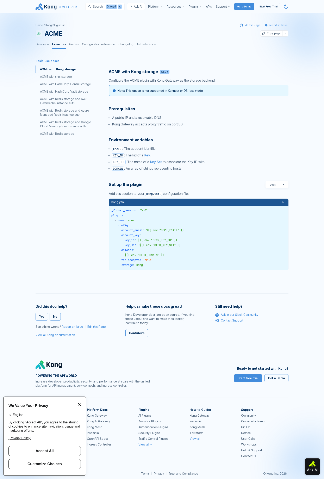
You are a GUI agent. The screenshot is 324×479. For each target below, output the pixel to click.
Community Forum (253, 421)
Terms (145, 473)
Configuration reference (98, 44)
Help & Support (251, 450)
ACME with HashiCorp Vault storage (64, 91)
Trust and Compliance (183, 473)
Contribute (137, 333)
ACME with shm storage (56, 76)
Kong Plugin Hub (55, 25)
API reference (146, 44)
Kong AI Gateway (98, 421)
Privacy (159, 473)
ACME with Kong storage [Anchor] (139, 71)
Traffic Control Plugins (153, 438)
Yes (41, 316)
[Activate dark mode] (286, 6)
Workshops (249, 444)
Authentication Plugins (153, 427)
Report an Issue (72, 326)
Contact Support (229, 320)
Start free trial (248, 378)
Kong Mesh (94, 427)
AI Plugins (144, 415)
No (55, 316)
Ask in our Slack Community (236, 315)
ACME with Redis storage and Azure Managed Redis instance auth (64, 112)
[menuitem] (155, 7)
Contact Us (248, 456)
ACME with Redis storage (57, 133)
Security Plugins (149, 433)
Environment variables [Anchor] (131, 139)
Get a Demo (244, 6)
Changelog (125, 44)
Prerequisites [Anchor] (122, 108)
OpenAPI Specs (97, 438)
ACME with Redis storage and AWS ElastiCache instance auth (63, 101)
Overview (42, 44)
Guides (74, 44)
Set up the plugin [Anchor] (125, 184)
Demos (246, 433)
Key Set (156, 162)
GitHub (245, 427)
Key (147, 155)
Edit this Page (96, 326)
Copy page (271, 33)
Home (39, 25)
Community (248, 415)
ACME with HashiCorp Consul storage (65, 84)
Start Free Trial (268, 6)
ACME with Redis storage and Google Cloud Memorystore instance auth (65, 124)
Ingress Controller (99, 444)
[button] (283, 202)
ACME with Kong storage (58, 69)
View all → (145, 444)
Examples (59, 44)
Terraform (196, 433)
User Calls (248, 438)
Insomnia (93, 433)
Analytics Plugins (149, 421)
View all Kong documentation (55, 335)
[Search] (105, 6)
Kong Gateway (97, 415)
